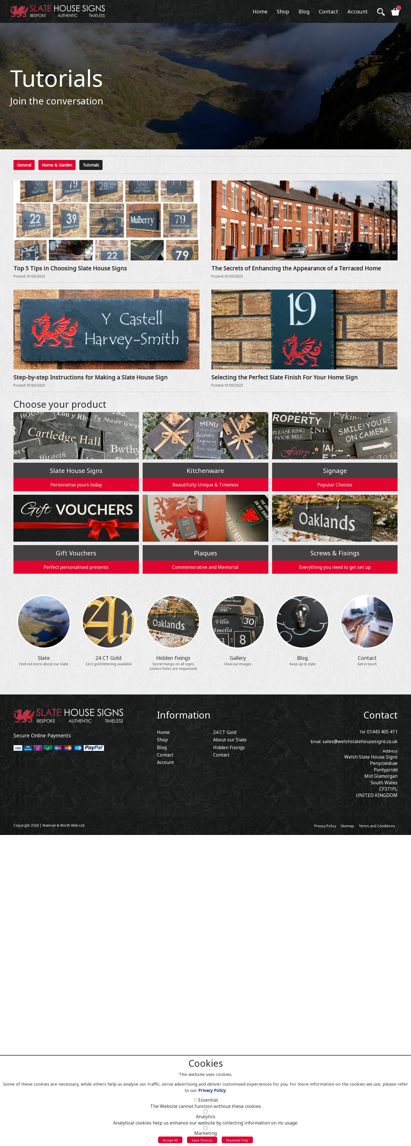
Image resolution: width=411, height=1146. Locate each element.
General (24, 165)
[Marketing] (205, 1129)
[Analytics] (205, 1113)
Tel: (362, 732)
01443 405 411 (382, 732)
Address (390, 751)
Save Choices (202, 1141)
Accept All (170, 1141)
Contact (380, 715)
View (18, 184)
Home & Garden (57, 165)
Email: (315, 741)
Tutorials (91, 165)
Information (184, 715)
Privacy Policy (212, 1091)
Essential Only (237, 1141)
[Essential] (195, 1101)
